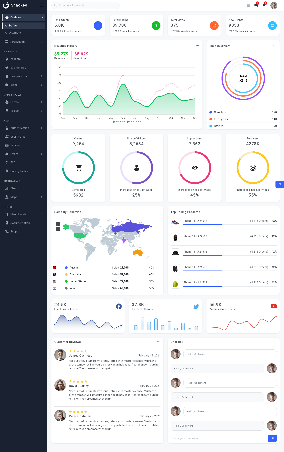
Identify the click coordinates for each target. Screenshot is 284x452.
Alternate (13, 32)
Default (11, 25)
